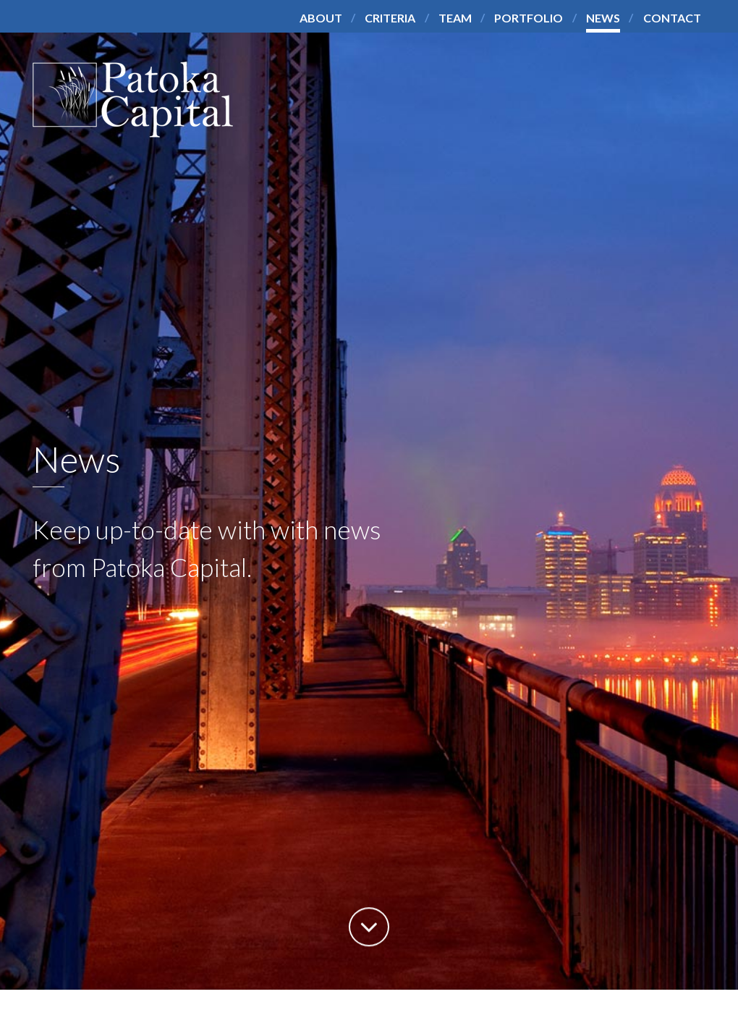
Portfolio (528, 18)
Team (455, 18)
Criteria (390, 18)
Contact (672, 18)
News (603, 18)
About (321, 18)
